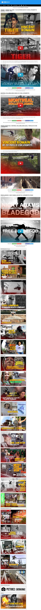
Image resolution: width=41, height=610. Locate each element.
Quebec (22, 36)
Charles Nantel (35, 122)
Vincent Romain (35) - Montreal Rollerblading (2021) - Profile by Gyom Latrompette (19, 126)
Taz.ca (37, 36)
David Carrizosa (29, 122)
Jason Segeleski (18, 122)
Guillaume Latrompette (30, 36)
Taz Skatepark (14, 89)
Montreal (27, 89)
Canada (34, 89)
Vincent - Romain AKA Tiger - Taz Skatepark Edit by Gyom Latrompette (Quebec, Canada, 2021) (19, 10)
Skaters (4, 5)
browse (8, 585)
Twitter (32, 120)
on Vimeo (18, 62)
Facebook (27, 120)
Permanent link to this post (21, 90)
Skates (8, 5)
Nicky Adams (17, 245)
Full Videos (15, 5)
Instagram (19, 120)
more (4, 355)
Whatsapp (14, 120)
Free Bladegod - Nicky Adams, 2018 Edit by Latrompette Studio (17, 195)
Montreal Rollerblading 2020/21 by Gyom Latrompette (15, 93)
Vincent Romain (5, 36)
